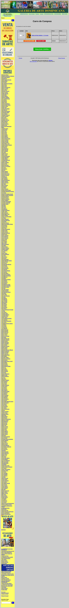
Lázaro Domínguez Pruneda (7, 309)
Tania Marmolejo (4, 463)
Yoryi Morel (3, 499)
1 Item (4, 14)
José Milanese (4, 277)
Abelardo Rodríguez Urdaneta (7, 76)
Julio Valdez (3, 559)
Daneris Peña (4, 163)
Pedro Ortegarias (5, 399)
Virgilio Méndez (4, 487)
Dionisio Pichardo (5, 175)
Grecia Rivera (4, 225)
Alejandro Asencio (5, 91)
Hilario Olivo (4, 243)
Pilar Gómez (4, 407)
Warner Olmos (4, 492)
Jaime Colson (4, 256)
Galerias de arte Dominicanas (7, 503)
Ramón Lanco (4, 430)
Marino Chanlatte (5, 343)
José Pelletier (4, 280)
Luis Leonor (3, 322)
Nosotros (37, 13)
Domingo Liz (4, 176)
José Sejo (3, 288)
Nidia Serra (3, 378)
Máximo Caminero (5, 351)
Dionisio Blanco (4, 172)
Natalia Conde (4, 375)
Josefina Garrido (4, 290)
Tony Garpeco (4, 475)
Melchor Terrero (4, 353)
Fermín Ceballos (4, 200)
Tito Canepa (3, 468)
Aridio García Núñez (5, 111)
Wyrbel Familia (4, 497)
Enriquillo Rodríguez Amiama (7, 191)
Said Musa (3, 450)
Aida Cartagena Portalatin (6, 83)
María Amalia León (5, 338)
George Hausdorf (5, 219)
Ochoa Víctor (4, 383)
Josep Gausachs (4, 268)
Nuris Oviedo (4, 382)
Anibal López (4, 102)
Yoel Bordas (4, 498)
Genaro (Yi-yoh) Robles (6, 216)
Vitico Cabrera (4, 488)
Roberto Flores (4, 444)
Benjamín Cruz (4, 118)
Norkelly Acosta (4, 562)
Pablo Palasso (4, 390)
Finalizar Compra (7, 15)
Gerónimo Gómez (5, 222)
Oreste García (4, 386)
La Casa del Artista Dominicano (5, 509)
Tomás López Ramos (5, 469)
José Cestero (4, 272)
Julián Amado (4, 302)
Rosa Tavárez (4, 448)
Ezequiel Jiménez (5, 196)
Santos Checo (4, 454)
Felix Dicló (3, 206)
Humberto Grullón (5, 248)
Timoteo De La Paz (5, 465)
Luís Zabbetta (4, 328)
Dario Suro (3, 167)
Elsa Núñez (3, 187)
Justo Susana (4, 307)
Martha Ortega (4, 347)
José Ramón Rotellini (6, 285)
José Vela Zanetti (5, 289)
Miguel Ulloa (4, 368)
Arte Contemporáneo (5, 558)
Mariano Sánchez (5, 342)
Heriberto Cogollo (5, 578)
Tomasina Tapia (4, 470)
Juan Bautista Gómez (6, 292)
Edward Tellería (4, 181)
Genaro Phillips (4, 215)
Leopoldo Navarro (5, 314)
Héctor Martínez (4, 236)
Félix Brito (3, 205)
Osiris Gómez (4, 388)
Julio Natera (3, 303)
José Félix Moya (4, 273)
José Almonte (4, 269)
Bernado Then (4, 122)
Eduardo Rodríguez (5, 180)
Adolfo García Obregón (6, 79)
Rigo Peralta (4, 441)
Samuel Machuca (5, 453)
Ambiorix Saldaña (5, 97)
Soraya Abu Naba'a (5, 458)
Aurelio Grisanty (4, 116)
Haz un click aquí (33, 61)
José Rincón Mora (5, 287)
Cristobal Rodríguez (5, 160)
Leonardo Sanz (4, 313)
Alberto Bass (4, 84)
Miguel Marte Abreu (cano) (7, 361)
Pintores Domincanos (6, 572)
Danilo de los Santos (5, 166)
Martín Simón (4, 577)
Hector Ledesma (4, 235)
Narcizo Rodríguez (5, 373)
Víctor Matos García (5, 483)
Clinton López (4, 155)
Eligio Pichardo (4, 185)
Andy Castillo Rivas (5, 98)
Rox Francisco (4, 449)
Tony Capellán (4, 473)
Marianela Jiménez (5, 339)
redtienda (50, 60)
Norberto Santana (5, 380)
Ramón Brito (4, 429)
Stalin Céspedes (4, 461)
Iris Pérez (3, 251)
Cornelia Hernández (5, 156)
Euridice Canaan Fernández (7, 195)
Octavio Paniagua (5, 385)
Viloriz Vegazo (4, 485)
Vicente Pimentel (5, 480)
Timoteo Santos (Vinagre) (6, 466)
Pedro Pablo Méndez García (7, 401)
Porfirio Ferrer (4, 412)
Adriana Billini (4, 81)
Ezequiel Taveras (5, 197)
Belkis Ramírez (4, 121)
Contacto (41, 13)
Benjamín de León (5, 120)
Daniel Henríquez (5, 165)
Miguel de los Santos (5, 358)
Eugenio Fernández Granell (7, 194)
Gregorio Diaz (4, 226)
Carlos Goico (4, 132)
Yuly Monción (4, 500)
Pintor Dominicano (5, 409)
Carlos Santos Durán (5, 138)
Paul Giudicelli (4, 392)
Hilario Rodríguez (5, 244)
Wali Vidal (3, 489)
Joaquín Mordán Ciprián (6, 260)
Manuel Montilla (4, 331)
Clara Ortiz (3, 152)
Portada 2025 (4, 589)
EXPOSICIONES (57, 13)
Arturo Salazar (4, 113)
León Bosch (3, 312)
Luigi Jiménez (4, 319)
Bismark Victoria (4, 123)
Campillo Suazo (4, 128)
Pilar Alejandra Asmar (6, 579)
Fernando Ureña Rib (5, 202)
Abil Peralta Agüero (5, 77)
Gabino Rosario (4, 212)
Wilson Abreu (4, 495)
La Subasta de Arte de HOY (7, 557)
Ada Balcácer (4, 78)
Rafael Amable (4, 416)
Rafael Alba (3, 415)
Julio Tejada (3, 305)
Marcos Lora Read (5, 336)
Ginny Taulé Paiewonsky (6, 552)
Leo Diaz (3, 311)
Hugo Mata (3, 245)
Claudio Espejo (4, 153)
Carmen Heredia (4, 141)
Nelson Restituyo (5, 376)
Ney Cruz (3, 377)
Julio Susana (4, 304)
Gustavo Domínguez (5, 229)
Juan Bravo (3, 293)
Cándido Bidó (4, 129)
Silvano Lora (4, 455)
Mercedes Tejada (5, 357)
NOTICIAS (3, 529)
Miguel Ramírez (4, 365)
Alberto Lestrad (4, 88)
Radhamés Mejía (4, 414)
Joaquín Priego (4, 261)
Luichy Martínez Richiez (6, 318)
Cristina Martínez (5, 157)
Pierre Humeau (4, 406)
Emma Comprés (4, 189)
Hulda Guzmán (4, 246)
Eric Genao (3, 192)
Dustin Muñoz (4, 177)
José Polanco (4, 283)
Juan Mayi (3, 297)
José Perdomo (4, 282)
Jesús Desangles (5, 259)
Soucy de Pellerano (5, 460)
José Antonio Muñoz (5, 270)
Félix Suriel (3, 207)
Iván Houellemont (5, 254)
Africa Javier (4, 82)
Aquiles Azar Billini (5, 108)
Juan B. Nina (4, 294)
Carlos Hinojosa (4, 137)
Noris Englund (4, 381)
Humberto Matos (4, 249)
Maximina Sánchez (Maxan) (7, 349)
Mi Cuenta (3, 591)
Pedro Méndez (4, 397)
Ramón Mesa (4, 563)
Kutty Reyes (4, 308)
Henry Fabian (4, 241)
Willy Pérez (3, 494)
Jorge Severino (4, 266)
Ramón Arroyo (4, 427)
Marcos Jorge (4, 334)
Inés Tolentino (4, 250)
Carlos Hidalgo (4, 136)
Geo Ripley (3, 217)
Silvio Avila (3, 456)
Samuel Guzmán (4, 451)
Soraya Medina (4, 459)
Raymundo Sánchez (5, 436)
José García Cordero (5, 274)
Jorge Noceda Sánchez (6, 264)
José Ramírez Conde (5, 284)
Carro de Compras (5, 592)
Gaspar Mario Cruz (5, 214)
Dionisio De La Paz (5, 173)
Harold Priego (4, 234)
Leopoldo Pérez (4, 316)
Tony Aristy (3, 471)
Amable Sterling (4, 93)
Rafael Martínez (4, 421)
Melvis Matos (4, 356)
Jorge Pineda (4, 265)
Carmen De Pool (4, 555)
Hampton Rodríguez (5, 233)
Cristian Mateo (4, 158)
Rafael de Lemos (4, 420)
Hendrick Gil (4, 240)
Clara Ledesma (4, 151)
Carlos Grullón (4, 134)
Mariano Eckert (4, 341)
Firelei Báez (3, 587)
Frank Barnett (4, 209)
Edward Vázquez (4, 182)
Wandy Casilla (4, 560)
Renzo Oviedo (4, 438)
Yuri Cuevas (3, 502)
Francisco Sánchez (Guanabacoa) (5, 582)
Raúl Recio (3, 435)
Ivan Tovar (3, 255)
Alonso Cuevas (4, 92)
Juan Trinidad (4, 300)
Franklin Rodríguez (5, 210)
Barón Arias (3, 117)
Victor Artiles (4, 482)
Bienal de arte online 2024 (6, 585)
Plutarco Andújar (5, 411)
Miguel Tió (3, 367)
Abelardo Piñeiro (5, 74)
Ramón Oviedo (4, 432)
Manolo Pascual (4, 329)
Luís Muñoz (3, 324)
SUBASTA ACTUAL (24, 13)
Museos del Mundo (5, 512)
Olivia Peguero (4, 588)
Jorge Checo (4, 263)
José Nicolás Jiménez (6, 279)
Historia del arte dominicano (7, 511)
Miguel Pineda (4, 363)
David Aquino (4, 168)
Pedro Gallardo (4, 396)
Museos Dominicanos (6, 514)
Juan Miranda (4, 299)
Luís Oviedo (3, 326)
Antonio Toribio (4, 106)
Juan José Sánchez (5, 295)
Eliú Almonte (4, 186)
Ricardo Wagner (4, 440)
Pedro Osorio (4, 400)
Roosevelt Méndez (5, 445)
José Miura (3, 278)
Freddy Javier (4, 211)
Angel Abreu (4, 100)
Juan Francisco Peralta (6, 571)
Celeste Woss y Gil (5, 143)
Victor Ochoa (4, 484)
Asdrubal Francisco (5, 115)
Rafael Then (3, 425)
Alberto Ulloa (4, 89)
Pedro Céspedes (4, 395)
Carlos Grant (4, 133)
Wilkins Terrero (4, 493)
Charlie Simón (4, 146)
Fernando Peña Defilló (6, 201)
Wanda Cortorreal (5, 490)
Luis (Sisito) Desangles (6, 321)
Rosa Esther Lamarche (6, 446)
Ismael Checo (4, 253)
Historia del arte (4, 510)
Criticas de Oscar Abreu (6, 583)
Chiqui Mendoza (4, 148)
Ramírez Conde (4, 426)
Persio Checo (4, 405)
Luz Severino (4, 327)
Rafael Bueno (4, 417)
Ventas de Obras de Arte (6, 504)
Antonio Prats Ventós (5, 105)
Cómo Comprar (32, 13)
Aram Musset (4, 110)
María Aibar (3, 337)
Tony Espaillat (4, 474)
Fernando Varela (4, 204)
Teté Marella (3, 464)
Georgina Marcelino (5, 220)
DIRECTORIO (64, 13)
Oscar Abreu (4, 387)
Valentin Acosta (4, 478)
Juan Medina (4, 298)
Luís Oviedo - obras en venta (7, 573)
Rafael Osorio (4, 422)
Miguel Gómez (4, 360)
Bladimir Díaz (4, 125)
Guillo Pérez (4, 228)
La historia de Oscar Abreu (7, 584)
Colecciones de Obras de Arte (7, 551)
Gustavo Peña (4, 230)
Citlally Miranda (4, 150)
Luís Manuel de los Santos (7, 323)
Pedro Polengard (5, 402)
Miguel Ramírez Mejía (5, 366)
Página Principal (4, 595)
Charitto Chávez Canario (6, 145)
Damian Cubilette (5, 162)
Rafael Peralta (4, 424)
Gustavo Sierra (4, 231)
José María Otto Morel (6, 275)
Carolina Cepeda (4, 142)
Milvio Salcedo (4, 370)
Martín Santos (4, 348)
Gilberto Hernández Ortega (7, 224)
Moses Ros (3, 372)
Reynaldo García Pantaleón (7, 439)
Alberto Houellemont (5, 87)
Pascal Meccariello (5, 391)
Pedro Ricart (4, 404)
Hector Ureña (4, 239)
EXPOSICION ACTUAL (49, 13)
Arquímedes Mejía (5, 112)
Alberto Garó (4, 86)
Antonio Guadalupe (5, 103)
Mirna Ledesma (4, 371)
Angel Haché (4, 101)
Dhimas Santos (4, 171)
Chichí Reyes (4, 147)
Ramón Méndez (4, 431)
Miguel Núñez (4, 362)
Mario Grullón (4, 344)
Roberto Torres (4, 443)
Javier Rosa (3, 258)
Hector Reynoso (4, 238)
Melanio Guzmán (4, 352)
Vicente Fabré (4, 479)
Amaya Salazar (4, 96)
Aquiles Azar (4, 107)
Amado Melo (4, 94)
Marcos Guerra (4, 333)
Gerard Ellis (3, 221)
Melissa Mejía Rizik (5, 355)
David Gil (3, 170)
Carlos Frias (4, 131)
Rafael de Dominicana (6, 419)
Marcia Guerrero (4, 332)
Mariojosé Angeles (5, 346)
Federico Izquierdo (5, 199)
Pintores (3, 410)
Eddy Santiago (4, 178)
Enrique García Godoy (6, 190)
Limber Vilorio (4, 317)
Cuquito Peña (4, 161)
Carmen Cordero (4, 139)
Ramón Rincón (4, 434)
